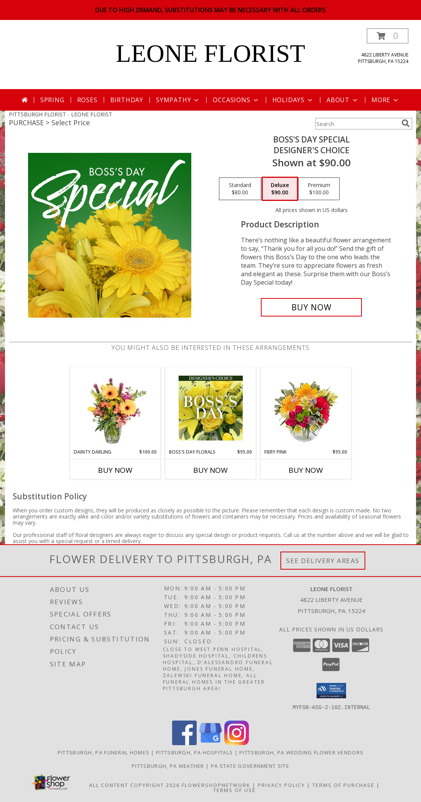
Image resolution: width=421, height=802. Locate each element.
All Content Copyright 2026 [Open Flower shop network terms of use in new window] (134, 785)
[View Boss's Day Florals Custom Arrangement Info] (211, 408)
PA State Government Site (250, 765)
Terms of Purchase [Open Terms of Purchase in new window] (343, 785)
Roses (87, 100)
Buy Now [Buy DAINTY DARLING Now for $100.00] (115, 470)
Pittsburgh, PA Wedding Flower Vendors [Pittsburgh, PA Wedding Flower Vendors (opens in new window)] (301, 752)
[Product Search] (357, 123)
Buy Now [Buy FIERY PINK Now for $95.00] (305, 470)
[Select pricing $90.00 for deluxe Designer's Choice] (280, 189)
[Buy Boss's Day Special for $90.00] (311, 307)
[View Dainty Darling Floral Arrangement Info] (115, 408)
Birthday (126, 100)
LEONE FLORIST (210, 53)
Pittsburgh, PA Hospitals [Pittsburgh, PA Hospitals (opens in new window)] (194, 752)
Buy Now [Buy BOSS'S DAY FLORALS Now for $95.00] (210, 470)
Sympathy (178, 100)
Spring (52, 100)
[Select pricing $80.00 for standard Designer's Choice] (240, 189)
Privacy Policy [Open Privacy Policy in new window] (281, 785)
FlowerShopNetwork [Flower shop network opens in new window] (216, 785)
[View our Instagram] (236, 743)
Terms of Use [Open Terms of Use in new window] (234, 790)
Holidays (293, 100)
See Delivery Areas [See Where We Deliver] (323, 560)
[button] (387, 35)
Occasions (236, 100)
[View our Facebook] (184, 743)
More (385, 100)
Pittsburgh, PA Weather (168, 765)
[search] (405, 123)
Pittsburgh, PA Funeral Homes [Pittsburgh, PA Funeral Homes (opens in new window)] (103, 752)
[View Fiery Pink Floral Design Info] (306, 408)
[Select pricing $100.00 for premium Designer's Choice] (319, 189)
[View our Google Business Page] (210, 743)
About (343, 100)
